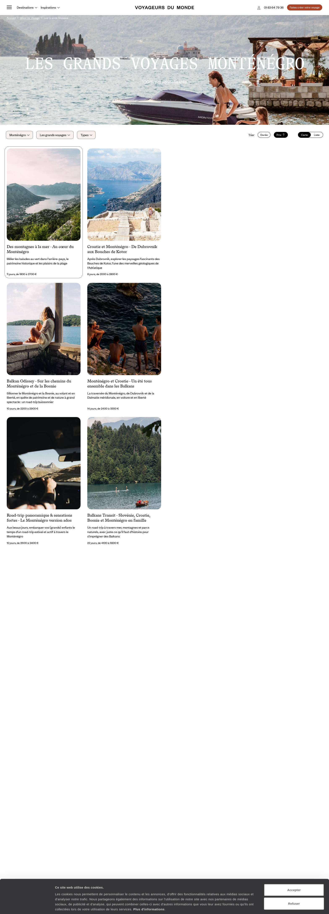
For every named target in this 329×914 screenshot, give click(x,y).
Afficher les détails (231, 905)
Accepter (294, 873)
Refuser (294, 886)
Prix (280, 135)
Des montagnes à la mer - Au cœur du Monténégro (40, 250)
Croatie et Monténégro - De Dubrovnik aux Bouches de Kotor (122, 250)
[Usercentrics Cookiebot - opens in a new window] (27, 906)
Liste (316, 135)
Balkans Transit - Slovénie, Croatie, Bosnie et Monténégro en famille (118, 519)
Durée (263, 135)
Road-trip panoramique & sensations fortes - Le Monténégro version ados (39, 519)
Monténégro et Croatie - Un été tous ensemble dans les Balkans (119, 385)
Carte (303, 135)
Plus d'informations (148, 892)
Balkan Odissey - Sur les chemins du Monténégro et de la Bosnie (39, 385)
